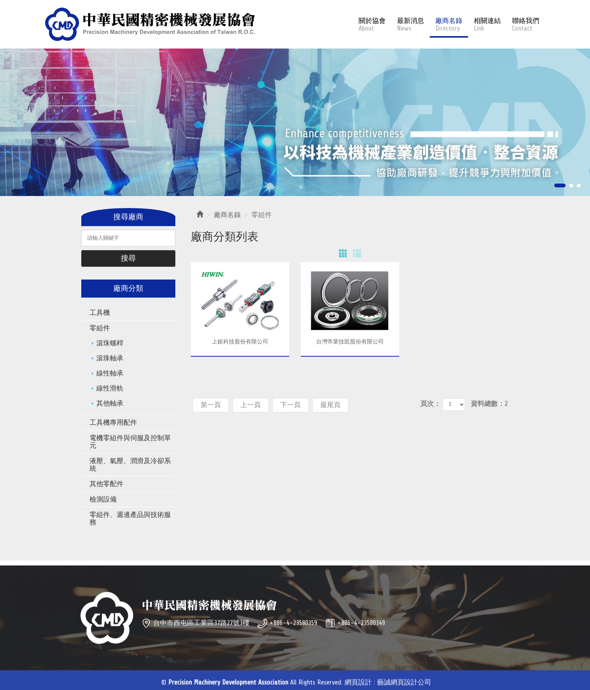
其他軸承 (109, 403)
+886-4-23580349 (361, 633)
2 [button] (571, 186)
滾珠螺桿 (109, 343)
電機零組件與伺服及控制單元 (130, 441)
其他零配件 (106, 484)
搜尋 (128, 258)
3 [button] (579, 186)
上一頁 (250, 405)
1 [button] (560, 186)
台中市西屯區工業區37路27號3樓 (201, 633)
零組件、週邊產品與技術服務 (130, 518)
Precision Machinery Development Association (150, 24)
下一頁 (290, 405)
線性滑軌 (109, 388)
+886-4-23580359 (293, 633)
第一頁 (211, 405)
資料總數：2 (489, 403)
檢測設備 (103, 499)
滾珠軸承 (109, 358)
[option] (295, 122)
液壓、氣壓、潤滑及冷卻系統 (130, 464)
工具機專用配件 (113, 422)
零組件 (100, 328)
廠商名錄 (227, 215)
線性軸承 (109, 373)
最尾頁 (330, 405)
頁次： (430, 403)
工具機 (100, 312)
